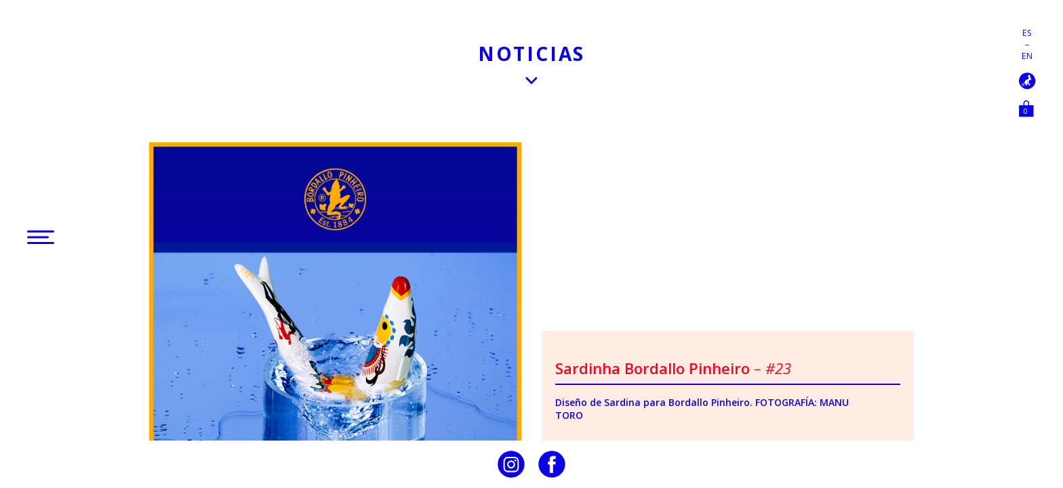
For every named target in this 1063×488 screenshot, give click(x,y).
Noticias (531, 53)
